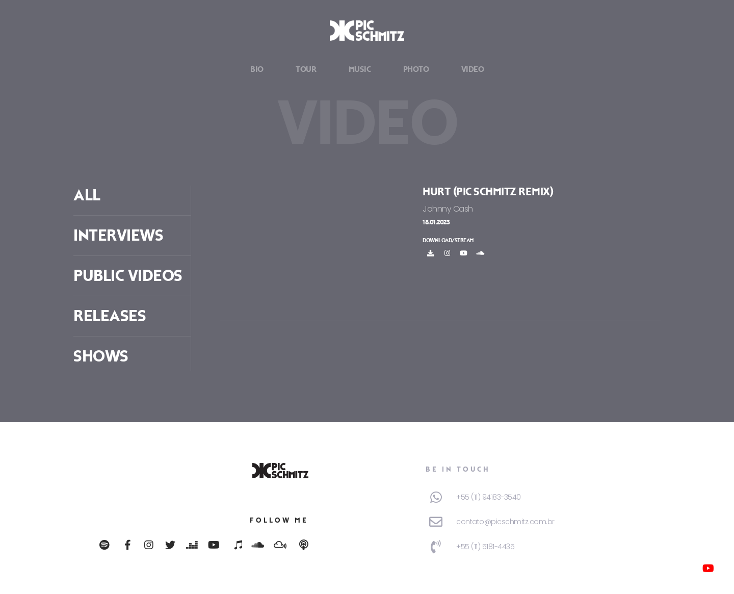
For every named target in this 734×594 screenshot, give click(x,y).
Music (360, 69)
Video (472, 69)
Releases (109, 316)
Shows (100, 356)
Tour (306, 69)
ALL (86, 195)
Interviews (118, 235)
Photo (416, 69)
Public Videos (127, 276)
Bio (257, 69)
